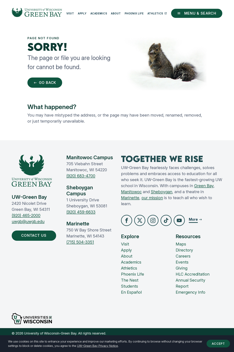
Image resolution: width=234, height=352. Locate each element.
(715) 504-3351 (80, 242)
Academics (98, 13)
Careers (183, 256)
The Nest (129, 280)
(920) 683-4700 (80, 175)
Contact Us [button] (34, 235)
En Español (131, 292)
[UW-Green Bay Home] (37, 13)
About (116, 13)
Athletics (157, 13)
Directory (184, 250)
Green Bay (204, 185)
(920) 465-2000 (26, 215)
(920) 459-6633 (80, 212)
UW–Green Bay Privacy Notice (97, 346)
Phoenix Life (134, 13)
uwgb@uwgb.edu (28, 221)
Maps (181, 244)
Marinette (130, 197)
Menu (196, 13)
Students (129, 286)
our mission (152, 197)
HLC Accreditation (193, 274)
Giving (181, 268)
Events (182, 262)
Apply (82, 13)
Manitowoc (131, 191)
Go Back (44, 82)
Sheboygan (161, 191)
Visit (70, 13)
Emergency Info (190, 292)
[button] (126, 220)
